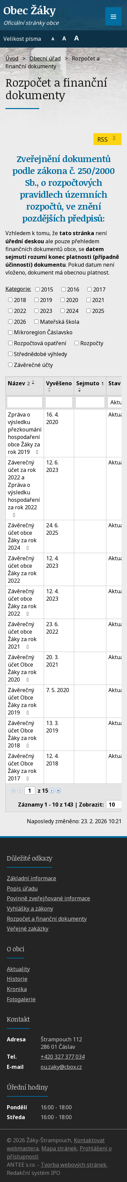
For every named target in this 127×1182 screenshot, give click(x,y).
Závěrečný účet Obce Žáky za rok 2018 (22, 734)
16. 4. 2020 (52, 418)
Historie (17, 979)
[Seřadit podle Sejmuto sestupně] (80, 391)
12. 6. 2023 (52, 466)
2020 (72, 300)
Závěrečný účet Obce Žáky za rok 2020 (22, 668)
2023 (46, 311)
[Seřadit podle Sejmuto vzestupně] (80, 388)
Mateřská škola (59, 321)
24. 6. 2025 (52, 529)
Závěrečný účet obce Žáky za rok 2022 (22, 569)
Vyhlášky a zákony (30, 908)
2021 (98, 300)
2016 (73, 289)
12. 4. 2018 (52, 759)
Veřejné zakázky (27, 928)
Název (19, 383)
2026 (20, 321)
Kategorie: (18, 289)
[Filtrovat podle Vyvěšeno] (59, 402)
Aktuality (18, 969)
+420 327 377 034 (63, 1056)
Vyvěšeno (59, 383)
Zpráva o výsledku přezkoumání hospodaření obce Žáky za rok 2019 (25, 433)
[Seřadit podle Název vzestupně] (33, 381)
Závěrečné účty (33, 364)
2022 (20, 311)
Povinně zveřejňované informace (48, 898)
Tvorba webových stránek (73, 1164)
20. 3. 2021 (52, 660)
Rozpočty (91, 343)
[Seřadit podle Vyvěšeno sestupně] (50, 391)
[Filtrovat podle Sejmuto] (90, 402)
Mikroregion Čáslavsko (43, 332)
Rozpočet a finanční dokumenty (47, 918)
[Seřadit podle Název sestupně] (33, 383)
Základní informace (31, 878)
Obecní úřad (45, 58)
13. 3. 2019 (52, 726)
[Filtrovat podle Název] (25, 402)
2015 (47, 289)
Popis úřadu (22, 888)
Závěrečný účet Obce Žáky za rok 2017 (22, 767)
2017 (99, 289)
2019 (46, 300)
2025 (98, 311)
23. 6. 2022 (52, 627)
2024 (72, 311)
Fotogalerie (21, 999)
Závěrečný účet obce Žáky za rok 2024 (22, 536)
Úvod (11, 58)
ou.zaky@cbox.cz (61, 1067)
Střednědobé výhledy (40, 354)
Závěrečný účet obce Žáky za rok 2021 (22, 635)
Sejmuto (90, 383)
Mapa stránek (59, 1148)
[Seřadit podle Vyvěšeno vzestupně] (50, 388)
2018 (20, 300)
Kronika (17, 989)
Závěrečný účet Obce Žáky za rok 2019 (22, 701)
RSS (107, 139)
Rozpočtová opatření (40, 343)
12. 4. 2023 (52, 561)
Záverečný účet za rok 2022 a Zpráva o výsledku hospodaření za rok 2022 (24, 488)
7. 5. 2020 (57, 690)
